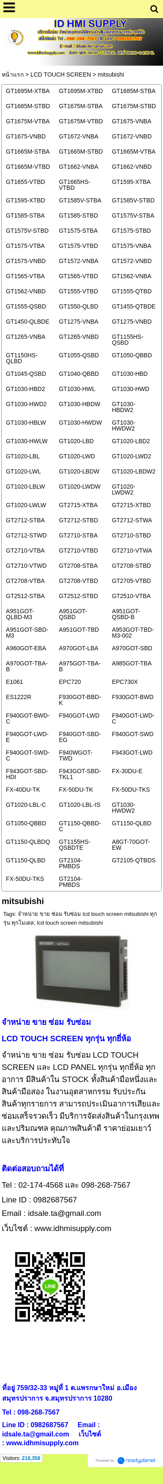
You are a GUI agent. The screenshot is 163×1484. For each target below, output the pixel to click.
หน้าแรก (13, 74)
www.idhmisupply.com (73, 1228)
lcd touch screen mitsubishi (70, 923)
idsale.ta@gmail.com (64, 1213)
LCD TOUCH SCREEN (60, 74)
